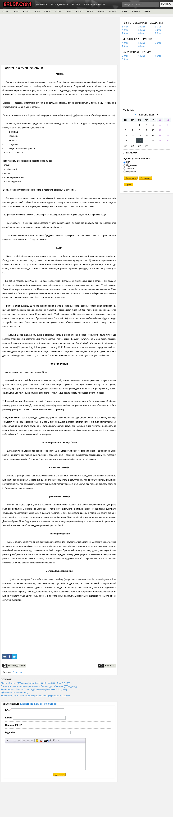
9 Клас (158, 33)
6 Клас (158, 30)
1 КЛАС (5, 11)
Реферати (17, 672)
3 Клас (158, 27)
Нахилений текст (11, 740)
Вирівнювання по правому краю (32, 740)
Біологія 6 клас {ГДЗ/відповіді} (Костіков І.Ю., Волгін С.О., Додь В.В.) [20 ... (36, 683)
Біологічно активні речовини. (38, 703)
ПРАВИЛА (135, 11)
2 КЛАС (15, 11)
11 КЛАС (113, 11)
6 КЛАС (58, 11)
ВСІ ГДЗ (76, 4)
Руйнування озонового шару (14, 692)
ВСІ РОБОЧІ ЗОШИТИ (94, 4)
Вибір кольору (41, 740)
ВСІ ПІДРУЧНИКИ (59, 4)
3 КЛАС (26, 11)
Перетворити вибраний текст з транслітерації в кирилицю (54, 740)
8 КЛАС (79, 11)
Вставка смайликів (37, 740)
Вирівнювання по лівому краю (24, 740)
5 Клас (141, 30)
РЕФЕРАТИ (41, 4)
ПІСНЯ (124, 11)
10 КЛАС (101, 11)
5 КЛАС (47, 11)
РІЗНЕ (147, 11)
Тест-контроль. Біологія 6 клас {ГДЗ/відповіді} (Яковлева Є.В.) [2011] (34, 689)
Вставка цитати (50, 740)
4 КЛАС (37, 11)
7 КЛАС (68, 11)
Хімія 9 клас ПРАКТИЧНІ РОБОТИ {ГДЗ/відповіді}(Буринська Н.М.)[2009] (35, 695)
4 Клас (125, 30)
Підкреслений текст (15, 740)
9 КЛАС (90, 11)
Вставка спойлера (58, 740)
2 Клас (141, 27)
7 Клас (125, 33)
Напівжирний (7, 740)
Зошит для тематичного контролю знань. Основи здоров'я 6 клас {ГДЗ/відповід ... (40, 686)
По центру (28, 740)
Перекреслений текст (19, 740)
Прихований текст (46, 740)
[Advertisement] (59, 41)
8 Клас (141, 33)
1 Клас (125, 27)
